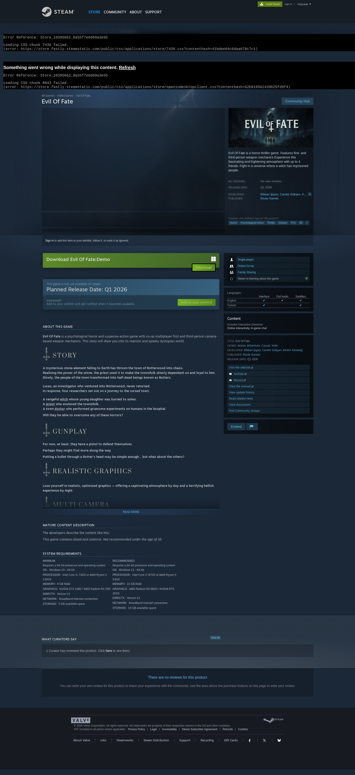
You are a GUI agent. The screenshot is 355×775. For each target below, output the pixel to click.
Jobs (103, 745)
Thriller (271, 228)
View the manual (241, 391)
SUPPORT (153, 12)
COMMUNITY (115, 12)
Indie (275, 351)
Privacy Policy (136, 734)
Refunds (228, 734)
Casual (265, 351)
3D (300, 228)
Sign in (49, 246)
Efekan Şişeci (269, 199)
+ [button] (306, 228)
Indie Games (65, 101)
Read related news (241, 404)
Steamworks (125, 745)
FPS (293, 228)
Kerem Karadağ (292, 355)
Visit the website (241, 373)
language (302, 4)
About (136, 12)
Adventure (253, 351)
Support (184, 745)
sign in (288, 4)
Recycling (207, 745)
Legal (153, 734)
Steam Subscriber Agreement (200, 734)
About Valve (81, 745)
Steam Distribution (156, 745)
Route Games (269, 204)
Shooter (282, 228)
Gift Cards (231, 745)
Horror (233, 228)
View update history (241, 397)
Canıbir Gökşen (290, 199)
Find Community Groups (244, 416)
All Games (48, 101)
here (109, 656)
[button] (197, 307)
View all (215, 643)
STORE (95, 12)
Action (242, 351)
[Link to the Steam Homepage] (62, 15)
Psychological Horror (252, 228)
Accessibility (169, 734)
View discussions (240, 410)
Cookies (243, 734)
